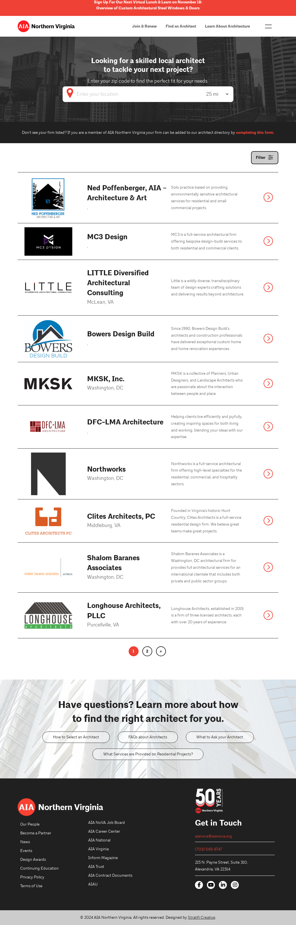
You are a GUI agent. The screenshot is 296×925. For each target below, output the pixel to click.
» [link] (161, 651)
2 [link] (147, 651)
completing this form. (255, 132)
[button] (268, 26)
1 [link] (133, 651)
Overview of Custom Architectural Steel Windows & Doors (148, 8)
